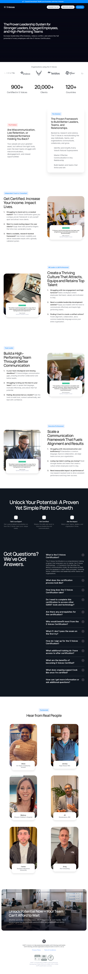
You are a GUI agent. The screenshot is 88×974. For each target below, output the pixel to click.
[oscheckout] (80, 7)
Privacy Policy (36, 950)
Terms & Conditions (50, 950)
